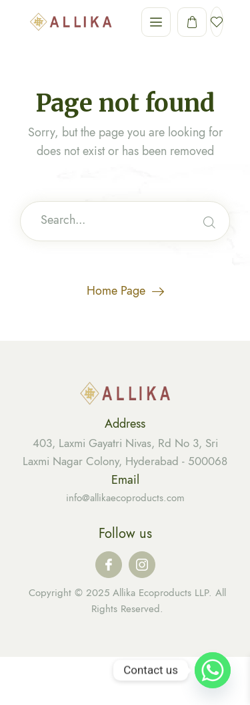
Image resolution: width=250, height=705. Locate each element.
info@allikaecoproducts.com (125, 497)
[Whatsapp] (213, 670)
